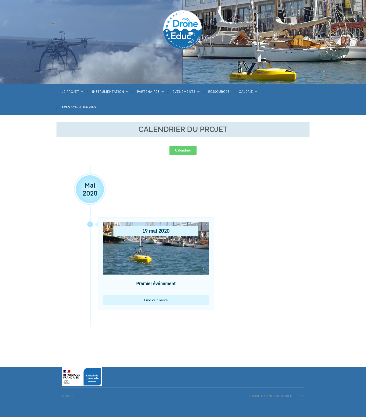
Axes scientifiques (79, 107)
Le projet (70, 91)
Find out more (156, 300)
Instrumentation (108, 91)
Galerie (246, 91)
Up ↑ (300, 396)
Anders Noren (279, 396)
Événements (183, 91)
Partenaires (148, 91)
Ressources (218, 91)
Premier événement (156, 283)
